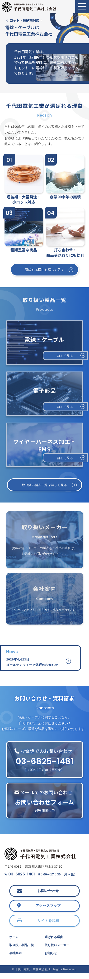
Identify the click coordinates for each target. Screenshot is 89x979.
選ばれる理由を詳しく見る (44, 269)
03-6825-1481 (20, 878)
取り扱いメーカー (58, 950)
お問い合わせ (48, 896)
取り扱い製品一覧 (22, 950)
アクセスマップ (48, 911)
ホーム (14, 942)
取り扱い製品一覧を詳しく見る (44, 485)
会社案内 (16, 959)
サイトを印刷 (48, 926)
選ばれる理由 (55, 942)
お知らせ (51, 959)
